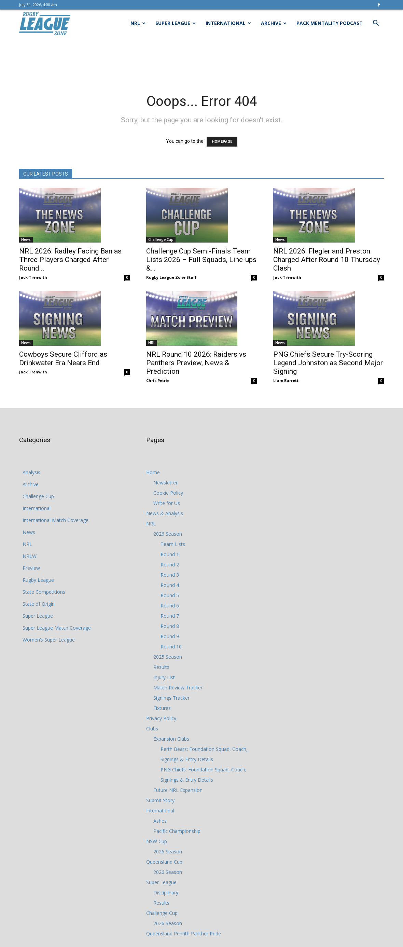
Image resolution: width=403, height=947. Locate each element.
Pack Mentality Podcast (329, 23)
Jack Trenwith (33, 277)
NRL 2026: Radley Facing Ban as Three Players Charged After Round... (70, 259)
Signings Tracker (171, 698)
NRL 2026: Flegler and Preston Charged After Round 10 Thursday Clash (326, 259)
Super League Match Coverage (57, 628)
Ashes (160, 821)
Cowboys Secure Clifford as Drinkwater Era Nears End (63, 358)
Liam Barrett (285, 380)
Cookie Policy (168, 493)
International (228, 23)
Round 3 (170, 575)
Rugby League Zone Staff (171, 277)
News (26, 239)
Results (161, 667)
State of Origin (39, 604)
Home (153, 472)
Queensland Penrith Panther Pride (183, 933)
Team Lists (173, 544)
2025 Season (167, 657)
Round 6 (170, 605)
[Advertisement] (201, 60)
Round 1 (170, 554)
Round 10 (171, 646)
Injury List (164, 677)
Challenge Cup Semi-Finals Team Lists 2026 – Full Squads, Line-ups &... (201, 259)
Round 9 (170, 636)
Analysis (31, 472)
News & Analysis (164, 513)
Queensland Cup (164, 862)
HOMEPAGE (222, 141)
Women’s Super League (49, 639)
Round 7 (170, 616)
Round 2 (170, 564)
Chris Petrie (157, 380)
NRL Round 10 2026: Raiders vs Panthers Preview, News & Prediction (196, 362)
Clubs (152, 728)
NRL (137, 23)
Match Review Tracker (178, 687)
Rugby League (38, 580)
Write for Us (166, 503)
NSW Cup (156, 841)
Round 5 (170, 595)
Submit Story (160, 800)
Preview (31, 568)
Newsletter (165, 482)
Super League (175, 23)
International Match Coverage (55, 520)
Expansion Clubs (171, 739)
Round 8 (170, 626)
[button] (375, 23)
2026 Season (167, 534)
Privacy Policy (161, 718)
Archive (274, 23)
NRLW (30, 556)
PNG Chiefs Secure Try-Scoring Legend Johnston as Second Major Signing (328, 362)
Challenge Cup (160, 239)
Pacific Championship (176, 831)
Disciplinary (165, 892)
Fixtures (162, 708)
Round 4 (170, 585)
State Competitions (44, 592)
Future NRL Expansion (178, 790)
